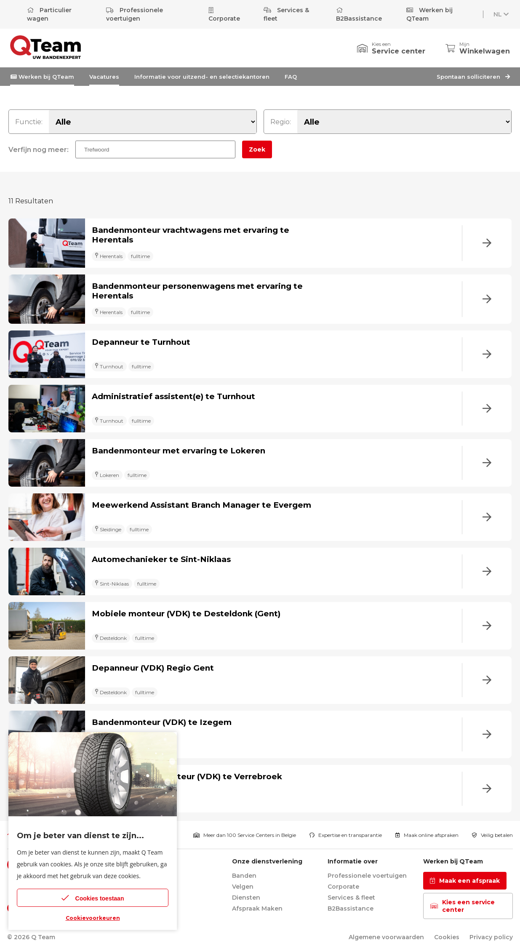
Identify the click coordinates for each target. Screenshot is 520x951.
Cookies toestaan (92, 897)
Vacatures (104, 76)
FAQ (291, 76)
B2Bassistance (359, 14)
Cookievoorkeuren (93, 918)
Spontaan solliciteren (473, 76)
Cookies (446, 937)
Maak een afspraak (465, 880)
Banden (244, 875)
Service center (398, 51)
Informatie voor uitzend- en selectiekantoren (201, 76)
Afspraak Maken (257, 908)
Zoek (257, 149)
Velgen (242, 886)
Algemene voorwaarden (386, 937)
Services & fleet (286, 14)
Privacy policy (491, 937)
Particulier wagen (49, 14)
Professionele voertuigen (134, 14)
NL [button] (501, 14)
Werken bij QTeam (429, 14)
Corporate (224, 14)
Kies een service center (462, 906)
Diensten (246, 897)
